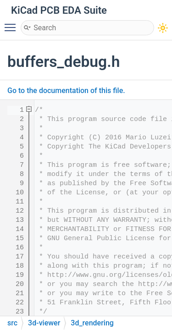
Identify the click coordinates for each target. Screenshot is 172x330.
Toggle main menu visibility (12, 23)
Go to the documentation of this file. (66, 90)
